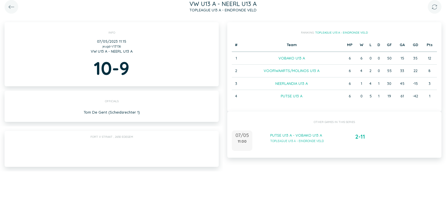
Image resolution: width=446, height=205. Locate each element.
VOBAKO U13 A (291, 58)
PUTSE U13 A (291, 96)
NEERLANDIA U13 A (291, 83)
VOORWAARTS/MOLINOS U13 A (291, 70)
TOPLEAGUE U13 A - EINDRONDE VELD (341, 32)
